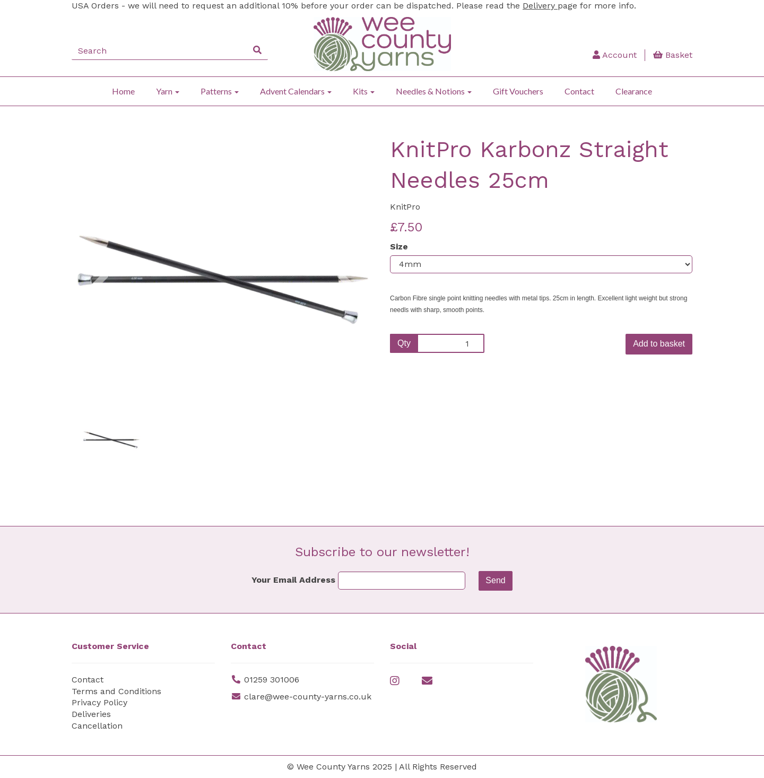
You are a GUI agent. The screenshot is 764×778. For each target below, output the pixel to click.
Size (399, 246)
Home (123, 91)
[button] (100, 332)
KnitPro (405, 207)
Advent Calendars (296, 91)
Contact (579, 91)
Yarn (167, 91)
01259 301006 (271, 680)
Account (615, 55)
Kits (364, 91)
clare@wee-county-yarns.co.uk (307, 696)
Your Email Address (293, 580)
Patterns (220, 91)
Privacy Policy (99, 702)
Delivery (540, 6)
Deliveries (91, 714)
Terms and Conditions (116, 691)
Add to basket (659, 343)
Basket (672, 55)
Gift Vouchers (518, 91)
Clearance (633, 91)
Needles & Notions (434, 91)
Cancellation (97, 726)
